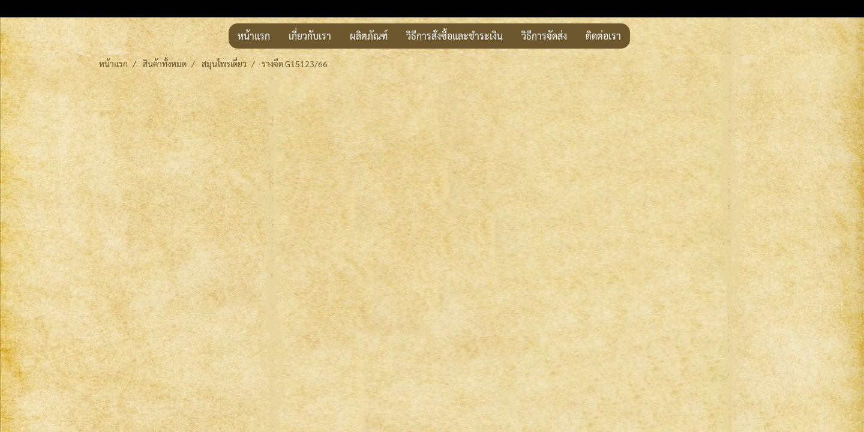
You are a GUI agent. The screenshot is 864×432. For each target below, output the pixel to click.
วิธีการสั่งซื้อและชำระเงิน (454, 35)
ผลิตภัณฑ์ (369, 35)
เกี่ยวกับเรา (310, 35)
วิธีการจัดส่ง (544, 35)
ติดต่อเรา (603, 35)
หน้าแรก (254, 35)
